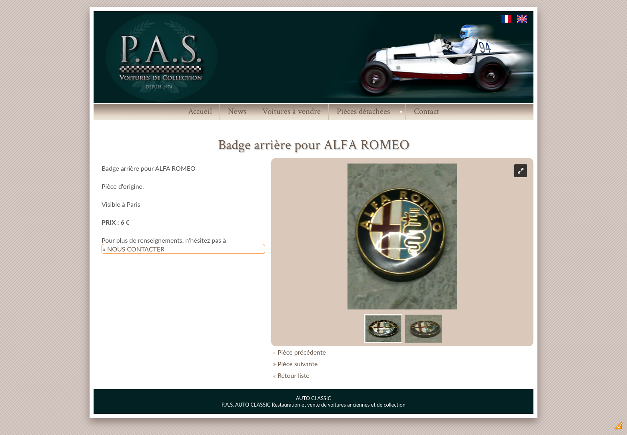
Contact (426, 111)
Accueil (200, 111)
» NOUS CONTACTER (133, 249)
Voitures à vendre (291, 111)
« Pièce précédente (299, 352)
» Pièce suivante (295, 363)
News (237, 111)
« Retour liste (291, 375)
